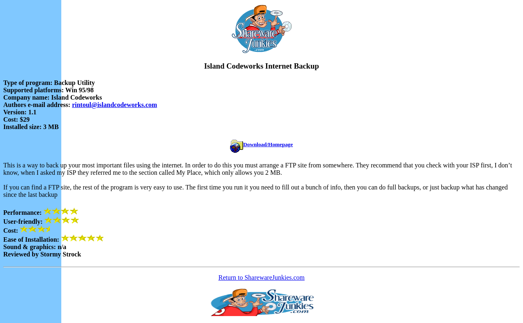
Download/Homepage (261, 144)
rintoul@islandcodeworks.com (114, 104)
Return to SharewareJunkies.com (261, 277)
